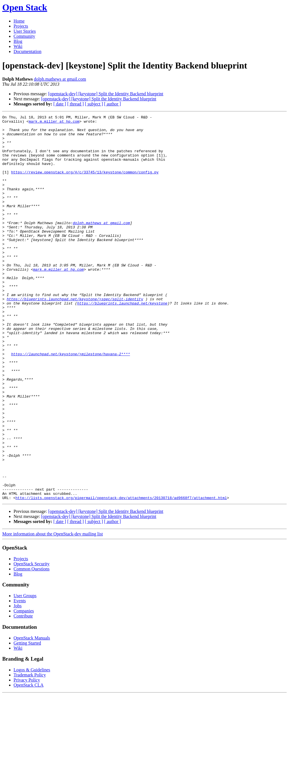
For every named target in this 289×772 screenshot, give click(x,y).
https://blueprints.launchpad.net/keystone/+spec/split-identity (75, 336)
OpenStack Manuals (32, 715)
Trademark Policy (30, 751)
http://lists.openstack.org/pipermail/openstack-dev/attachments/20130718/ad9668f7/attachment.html (121, 574)
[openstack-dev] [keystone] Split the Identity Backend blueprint (105, 93)
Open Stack (24, 7)
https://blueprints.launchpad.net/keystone (122, 341)
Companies (24, 687)
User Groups (25, 672)
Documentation (27, 51)
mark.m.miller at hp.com (54, 122)
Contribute (23, 693)
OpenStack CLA (28, 762)
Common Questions (32, 645)
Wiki (18, 46)
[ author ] (112, 104)
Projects (21, 26)
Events (20, 677)
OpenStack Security (32, 640)
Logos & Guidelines (32, 746)
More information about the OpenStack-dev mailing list (52, 610)
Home (19, 21)
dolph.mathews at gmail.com (60, 79)
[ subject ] (94, 104)
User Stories (25, 31)
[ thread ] (75, 104)
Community (24, 36)
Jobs (17, 682)
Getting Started (27, 720)
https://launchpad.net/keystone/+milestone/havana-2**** (70, 402)
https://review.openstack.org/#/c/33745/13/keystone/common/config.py (85, 183)
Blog (18, 41)
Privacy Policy (27, 757)
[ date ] (59, 104)
